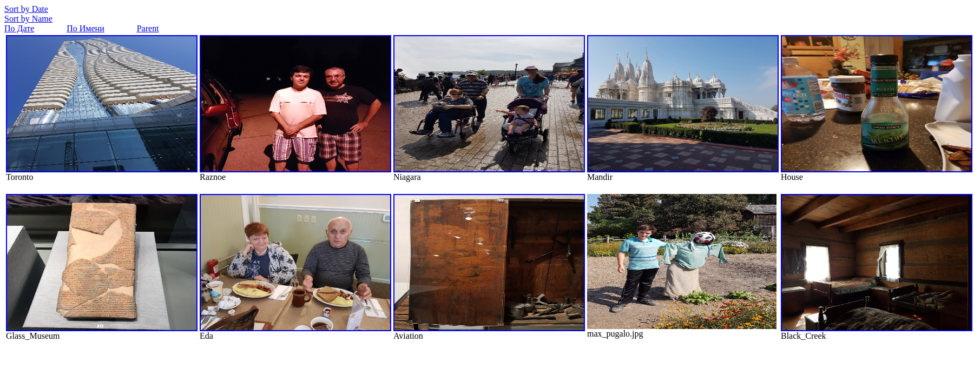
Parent (148, 28)
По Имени (85, 28)
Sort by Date (26, 9)
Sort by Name (28, 18)
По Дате (19, 28)
